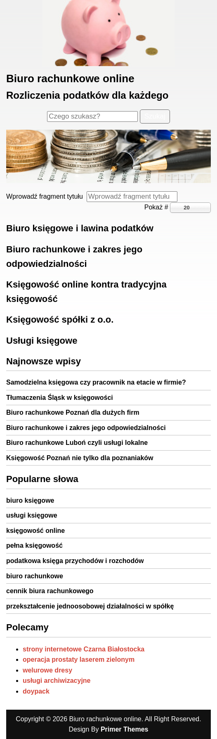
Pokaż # (157, 207)
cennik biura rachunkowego (50, 590)
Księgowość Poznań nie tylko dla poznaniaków (79, 457)
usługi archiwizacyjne (57, 680)
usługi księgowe (31, 515)
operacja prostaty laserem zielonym (78, 659)
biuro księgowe (30, 500)
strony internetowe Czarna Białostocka (83, 649)
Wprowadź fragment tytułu (46, 196)
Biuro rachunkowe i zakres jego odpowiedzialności (86, 427)
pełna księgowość (34, 545)
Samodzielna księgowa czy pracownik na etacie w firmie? (96, 382)
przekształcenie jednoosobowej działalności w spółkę (90, 606)
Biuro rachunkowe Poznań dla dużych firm (72, 412)
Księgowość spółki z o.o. (59, 319)
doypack (36, 691)
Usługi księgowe (41, 340)
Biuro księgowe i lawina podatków (79, 228)
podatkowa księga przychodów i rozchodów (75, 560)
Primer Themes (125, 729)
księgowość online (35, 530)
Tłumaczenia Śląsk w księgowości (59, 397)
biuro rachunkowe (34, 576)
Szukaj (154, 116)
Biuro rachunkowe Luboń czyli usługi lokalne (77, 442)
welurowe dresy (47, 670)
